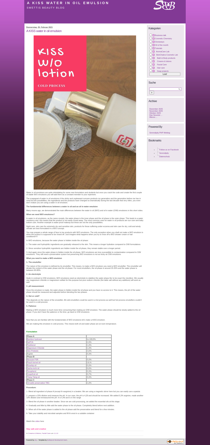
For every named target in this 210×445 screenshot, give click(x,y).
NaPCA (30, 342)
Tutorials (158, 48)
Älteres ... (153, 117)
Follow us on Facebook (169, 150)
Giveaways (159, 42)
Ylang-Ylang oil (33, 377)
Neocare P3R (32, 360)
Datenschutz (164, 156)
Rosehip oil (31, 365)
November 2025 (156, 111)
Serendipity (164, 153)
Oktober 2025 (155, 113)
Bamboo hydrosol (34, 339)
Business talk (160, 35)
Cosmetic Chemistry (163, 38)
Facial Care (46, 433)
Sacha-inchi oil (33, 368)
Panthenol (31, 345)
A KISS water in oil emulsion (68, 3)
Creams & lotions (34, 433)
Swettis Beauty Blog (46, 7)
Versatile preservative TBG (38, 383)
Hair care (161, 68)
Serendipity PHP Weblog (159, 133)
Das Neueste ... (155, 115)
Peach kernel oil (33, 362)
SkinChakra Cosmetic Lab (167, 55)
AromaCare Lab (162, 52)
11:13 (56, 433)
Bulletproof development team (57, 440)
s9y (35, 440)
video (37, 421)
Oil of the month (161, 45)
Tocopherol (31, 371)
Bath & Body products (166, 58)
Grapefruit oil (32, 374)
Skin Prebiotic (32, 351)
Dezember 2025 (156, 109)
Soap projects (163, 71)
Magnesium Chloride (35, 348)
